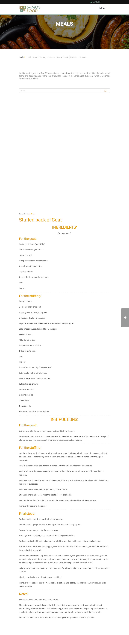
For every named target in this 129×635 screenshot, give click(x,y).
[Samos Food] (30, 9)
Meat (32, 214)
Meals (29, 214)
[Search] (57, 90)
